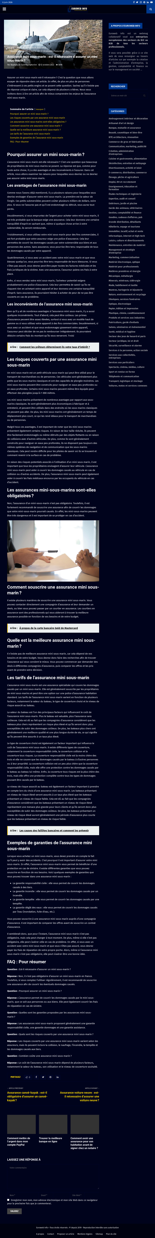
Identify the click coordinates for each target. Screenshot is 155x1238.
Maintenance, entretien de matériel (127, 245)
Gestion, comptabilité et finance (125, 212)
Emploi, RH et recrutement (122, 182)
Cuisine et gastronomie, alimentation (128, 158)
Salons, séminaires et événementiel (127, 327)
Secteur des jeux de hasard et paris (127, 336)
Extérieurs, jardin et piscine (123, 203)
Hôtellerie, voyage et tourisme (124, 226)
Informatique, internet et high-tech (127, 236)
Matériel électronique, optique (124, 262)
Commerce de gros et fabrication (126, 142)
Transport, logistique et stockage (126, 381)
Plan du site (111, 1234)
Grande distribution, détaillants (125, 222)
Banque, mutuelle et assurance (125, 128)
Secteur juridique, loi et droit (124, 341)
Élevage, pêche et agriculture (124, 177)
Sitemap (99, 1234)
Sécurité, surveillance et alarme (125, 345)
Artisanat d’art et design (121, 123)
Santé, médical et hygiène (122, 331)
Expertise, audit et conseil (122, 198)
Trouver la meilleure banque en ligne (50, 1140)
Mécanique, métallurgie (121, 276)
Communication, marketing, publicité (127, 146)
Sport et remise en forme (122, 372)
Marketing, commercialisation (124, 257)
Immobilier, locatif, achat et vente (126, 231)
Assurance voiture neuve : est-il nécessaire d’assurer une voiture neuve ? (79, 1096)
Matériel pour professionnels (124, 266)
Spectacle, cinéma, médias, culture (126, 367)
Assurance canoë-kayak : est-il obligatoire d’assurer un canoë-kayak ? (27, 1096)
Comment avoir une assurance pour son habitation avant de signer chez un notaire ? (84, 1143)
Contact (50, 1234)
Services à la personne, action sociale (128, 350)
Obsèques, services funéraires (124, 299)
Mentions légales (84, 1234)
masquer (40, 109)
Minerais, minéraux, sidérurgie (124, 280)
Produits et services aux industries (127, 317)
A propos (40, 1234)
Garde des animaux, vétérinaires (125, 208)
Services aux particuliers (121, 362)
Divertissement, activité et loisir (125, 168)
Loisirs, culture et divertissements (126, 240)
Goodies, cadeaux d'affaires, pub (125, 217)
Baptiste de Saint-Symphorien (24, 65)
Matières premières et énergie (124, 271)
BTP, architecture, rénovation (123, 137)
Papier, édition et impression (123, 308)
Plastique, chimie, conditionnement (127, 313)
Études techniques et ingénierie (125, 194)
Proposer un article (65, 1234)
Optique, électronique (120, 304)
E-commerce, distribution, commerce (128, 172)
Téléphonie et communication (124, 376)
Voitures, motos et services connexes (128, 385)
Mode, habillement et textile (123, 285)
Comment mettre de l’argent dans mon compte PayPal (18, 1141)
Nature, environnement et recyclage (127, 294)
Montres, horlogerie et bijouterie (126, 290)
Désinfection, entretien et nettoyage (127, 163)
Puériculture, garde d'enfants (124, 322)
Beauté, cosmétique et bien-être (125, 132)
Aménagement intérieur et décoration (128, 118)
